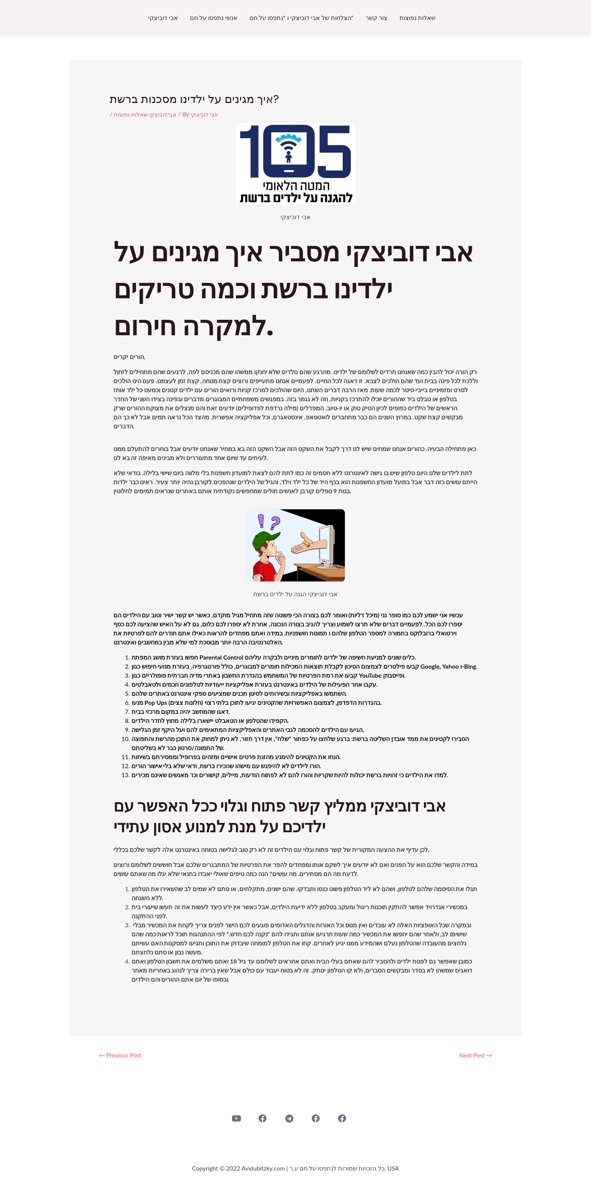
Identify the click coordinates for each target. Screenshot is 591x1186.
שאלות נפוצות (417, 18)
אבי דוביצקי (163, 18)
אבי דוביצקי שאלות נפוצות (147, 114)
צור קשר (376, 18)
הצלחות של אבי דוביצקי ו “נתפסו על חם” (302, 18)
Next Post (473, 1056)
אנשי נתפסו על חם (213, 18)
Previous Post (123, 1056)
